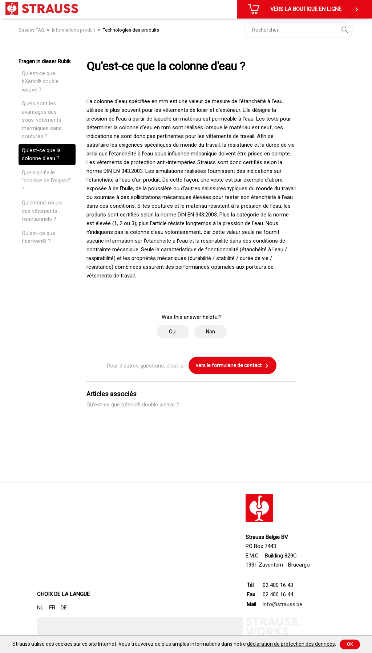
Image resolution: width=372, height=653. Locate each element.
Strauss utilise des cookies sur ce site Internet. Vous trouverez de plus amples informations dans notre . (174, 644)
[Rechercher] (299, 30)
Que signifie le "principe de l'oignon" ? (46, 180)
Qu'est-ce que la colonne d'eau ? (41, 154)
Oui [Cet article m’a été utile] (173, 331)
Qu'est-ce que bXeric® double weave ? (40, 81)
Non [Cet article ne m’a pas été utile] (210, 331)
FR (52, 607)
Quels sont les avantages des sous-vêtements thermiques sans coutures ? (42, 119)
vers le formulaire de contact (232, 365)
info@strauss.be (282, 604)
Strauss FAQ (32, 30)
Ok (350, 644)
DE (64, 607)
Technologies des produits (131, 30)
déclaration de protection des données (291, 644)
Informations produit (73, 30)
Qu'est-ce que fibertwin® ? (38, 237)
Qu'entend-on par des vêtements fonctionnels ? (42, 210)
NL (40, 607)
